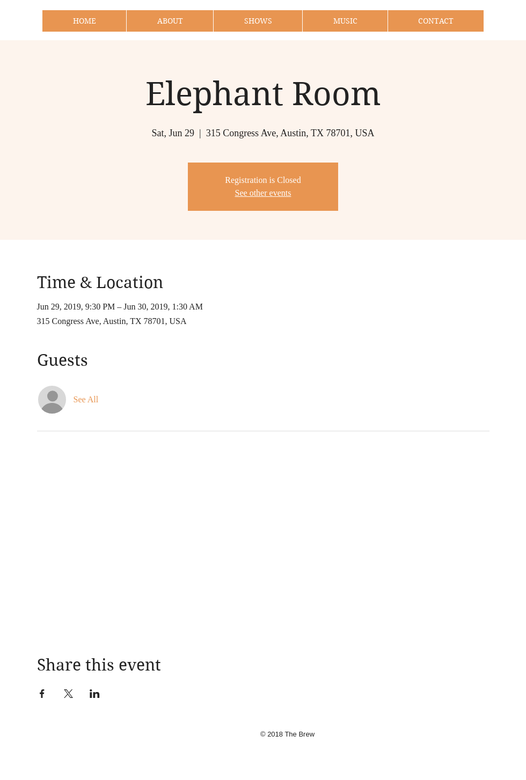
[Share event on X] (68, 693)
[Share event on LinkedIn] (95, 693)
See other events (263, 192)
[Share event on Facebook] (42, 693)
